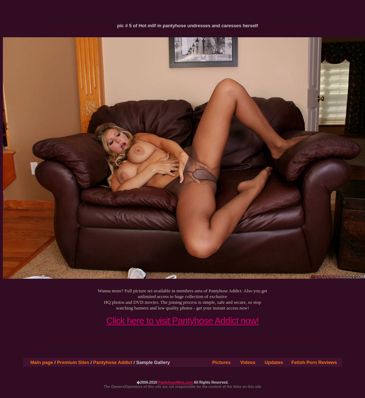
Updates (274, 362)
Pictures (221, 362)
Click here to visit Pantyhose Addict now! (182, 320)
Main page (41, 362)
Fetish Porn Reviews (314, 362)
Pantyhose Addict (112, 362)
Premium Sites (73, 362)
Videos (247, 362)
